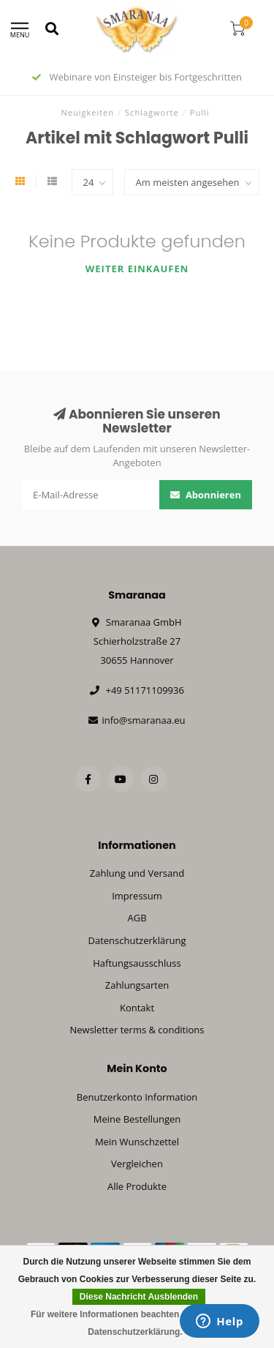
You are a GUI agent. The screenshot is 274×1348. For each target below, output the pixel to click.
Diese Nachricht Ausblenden (139, 1297)
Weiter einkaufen (137, 268)
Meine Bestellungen (137, 1119)
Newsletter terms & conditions (136, 1029)
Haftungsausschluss (136, 963)
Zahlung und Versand (137, 873)
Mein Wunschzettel (137, 1141)
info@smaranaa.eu (143, 720)
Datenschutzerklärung (137, 940)
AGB (136, 917)
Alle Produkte (137, 1186)
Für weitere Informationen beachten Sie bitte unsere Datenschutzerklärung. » (139, 1323)
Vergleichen (137, 1163)
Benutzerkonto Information (137, 1097)
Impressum (137, 895)
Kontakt (137, 1007)
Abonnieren (206, 494)
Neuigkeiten (88, 112)
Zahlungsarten (137, 985)
